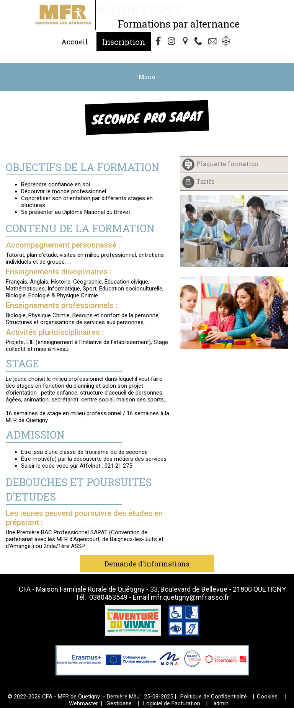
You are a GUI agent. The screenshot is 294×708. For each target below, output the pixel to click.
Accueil (74, 41)
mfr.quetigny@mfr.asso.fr (190, 597)
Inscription (123, 41)
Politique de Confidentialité (213, 696)
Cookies (267, 696)
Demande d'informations (147, 563)
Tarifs (205, 181)
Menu (147, 76)
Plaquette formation (227, 164)
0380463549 (108, 597)
